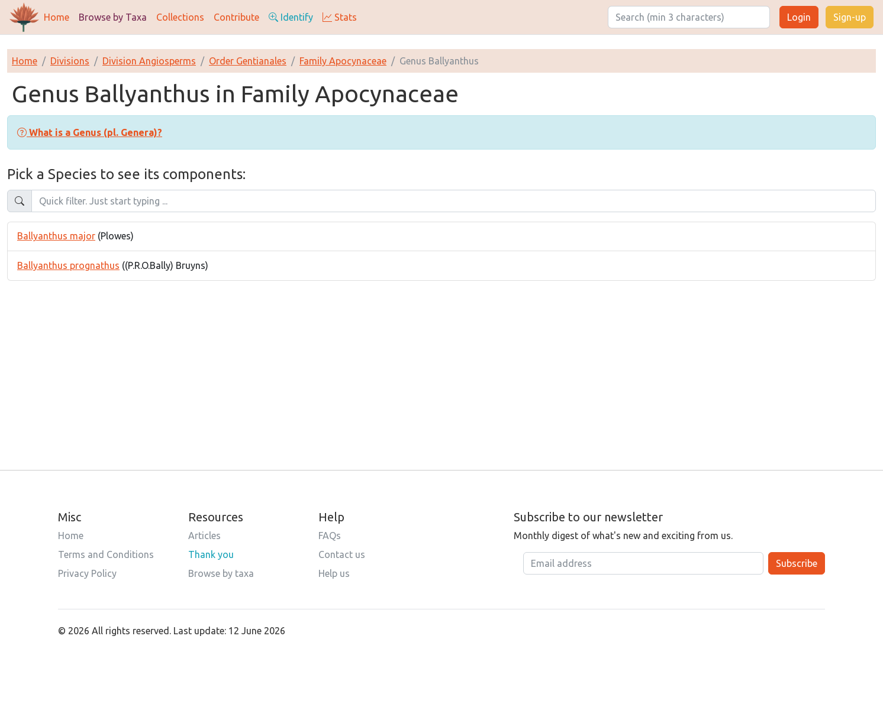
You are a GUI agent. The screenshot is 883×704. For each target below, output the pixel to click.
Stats (340, 17)
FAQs (329, 535)
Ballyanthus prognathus (68, 265)
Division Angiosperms (149, 61)
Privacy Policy (87, 573)
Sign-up (849, 17)
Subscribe (796, 563)
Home (56, 17)
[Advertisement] (441, 363)
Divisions (69, 61)
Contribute (236, 17)
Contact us (341, 554)
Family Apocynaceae (342, 61)
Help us (334, 573)
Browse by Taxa (113, 17)
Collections (180, 17)
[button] (89, 132)
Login (799, 17)
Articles (204, 535)
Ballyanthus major (56, 236)
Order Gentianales (247, 61)
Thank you (211, 554)
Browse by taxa (221, 573)
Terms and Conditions (106, 554)
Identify (291, 17)
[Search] (689, 17)
